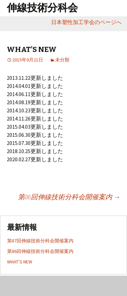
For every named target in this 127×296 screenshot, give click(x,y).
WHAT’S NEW (19, 262)
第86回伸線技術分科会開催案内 (69, 196)
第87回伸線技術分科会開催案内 (40, 241)
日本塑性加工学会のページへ (89, 22)
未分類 (62, 60)
